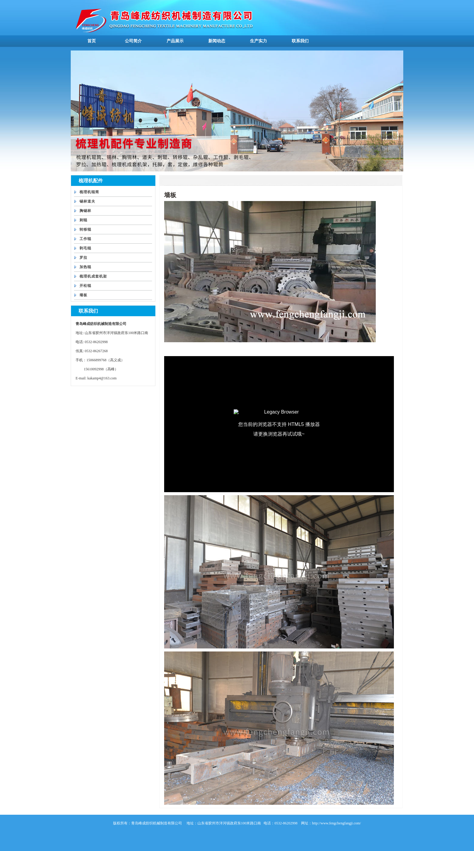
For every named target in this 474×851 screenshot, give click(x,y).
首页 (91, 41)
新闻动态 (216, 41)
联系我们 (300, 41)
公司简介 (133, 41)
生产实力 (258, 41)
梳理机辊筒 (89, 192)
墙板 (83, 295)
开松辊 (85, 286)
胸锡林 (85, 211)
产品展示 (175, 41)
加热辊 (85, 267)
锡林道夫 (87, 201)
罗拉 (83, 257)
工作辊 (85, 239)
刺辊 (83, 220)
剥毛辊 (85, 248)
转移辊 (85, 229)
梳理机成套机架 (93, 276)
